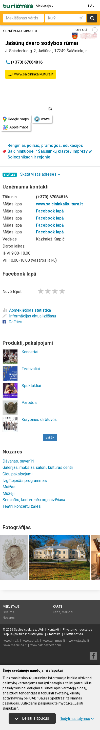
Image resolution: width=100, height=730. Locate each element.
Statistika (54, 634)
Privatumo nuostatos (77, 629)
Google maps (16, 119)
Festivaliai (31, 368)
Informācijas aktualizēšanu (29, 316)
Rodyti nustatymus (77, 719)
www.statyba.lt (79, 640)
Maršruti (67, 612)
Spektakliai (31, 385)
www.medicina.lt (15, 645)
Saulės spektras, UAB (29, 629)
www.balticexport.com (45, 645)
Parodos (29, 402)
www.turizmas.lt (54, 640)
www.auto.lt (31, 640)
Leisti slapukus (32, 718)
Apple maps (16, 127)
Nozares (9, 617)
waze (42, 119)
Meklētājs (45, 6)
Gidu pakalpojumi (17, 474)
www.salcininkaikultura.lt (30, 74)
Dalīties (12, 321)
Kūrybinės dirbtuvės (39, 419)
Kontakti (53, 629)
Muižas (9, 486)
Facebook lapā (50, 211)
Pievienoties (73, 634)
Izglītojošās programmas (25, 480)
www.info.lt (11, 640)
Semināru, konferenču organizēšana (34, 499)
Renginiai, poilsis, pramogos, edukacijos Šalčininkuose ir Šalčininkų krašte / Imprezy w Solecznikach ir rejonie (50, 151)
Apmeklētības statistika (27, 310)
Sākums (8, 612)
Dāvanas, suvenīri (18, 461)
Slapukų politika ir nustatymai (23, 634)
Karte (57, 606)
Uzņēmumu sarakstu (20, 31)
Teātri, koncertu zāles (22, 506)
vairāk (50, 437)
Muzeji (8, 493)
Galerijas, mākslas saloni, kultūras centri (38, 467)
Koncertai (30, 351)
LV (91, 6)
